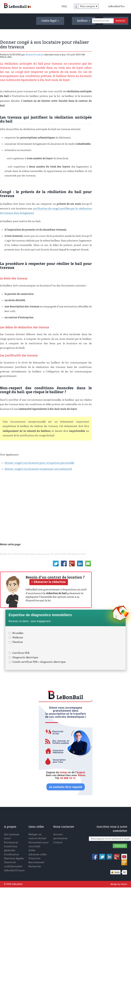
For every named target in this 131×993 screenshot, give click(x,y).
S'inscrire (34, 858)
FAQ (64, 6)
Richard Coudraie (35, 54)
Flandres (16, 642)
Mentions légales (14, 858)
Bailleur (83, 20)
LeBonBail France (14, 870)
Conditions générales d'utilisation (11, 850)
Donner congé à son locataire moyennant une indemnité (38, 469)
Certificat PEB (19, 652)
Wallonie (16, 637)
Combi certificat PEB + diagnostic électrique (37, 661)
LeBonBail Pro (116, 6)
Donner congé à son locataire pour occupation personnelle (39, 462)
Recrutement (36, 862)
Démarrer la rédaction (50, 582)
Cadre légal (50, 20)
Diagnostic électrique (23, 657)
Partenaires (11, 842)
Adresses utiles (37, 854)
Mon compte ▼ (89, 6)
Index (31, 850)
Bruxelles (16, 633)
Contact (58, 842)
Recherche (34, 866)
